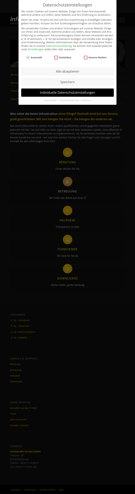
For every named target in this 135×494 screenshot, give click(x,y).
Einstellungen (36, 49)
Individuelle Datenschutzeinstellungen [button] (67, 92)
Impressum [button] (86, 100)
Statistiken (62, 57)
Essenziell (34, 57)
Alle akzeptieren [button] (67, 71)
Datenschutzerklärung (59, 46)
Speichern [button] (67, 82)
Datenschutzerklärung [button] (69, 100)
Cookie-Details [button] (50, 100)
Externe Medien (95, 57)
